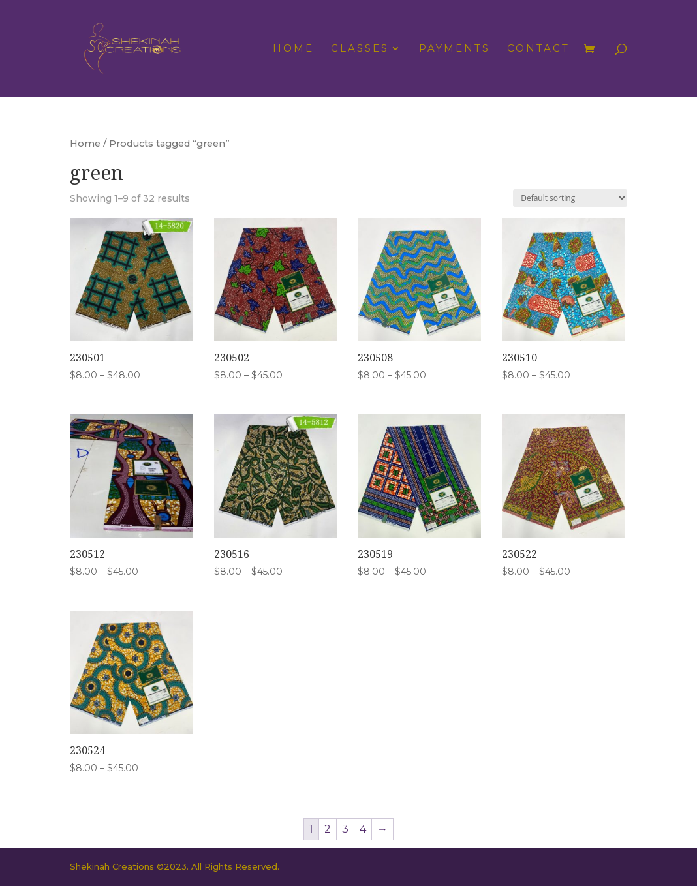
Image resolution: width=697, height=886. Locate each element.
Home (293, 49)
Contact (538, 49)
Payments (454, 49)
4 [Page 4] (363, 829)
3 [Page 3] (345, 829)
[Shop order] (570, 198)
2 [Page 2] (327, 829)
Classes (360, 49)
